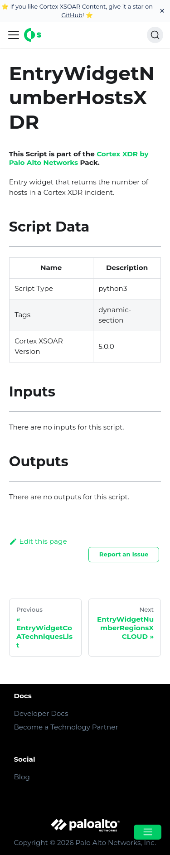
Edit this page (38, 541)
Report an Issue (124, 554)
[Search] (155, 35)
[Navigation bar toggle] (13, 35)
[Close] (162, 11)
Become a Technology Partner (66, 727)
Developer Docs (41, 713)
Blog (21, 777)
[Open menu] (147, 832)
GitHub (72, 15)
